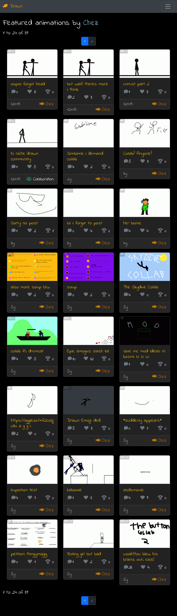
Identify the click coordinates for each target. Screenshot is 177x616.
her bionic (132, 223)
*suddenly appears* (142, 420)
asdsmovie (133, 490)
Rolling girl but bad (84, 554)
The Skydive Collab (140, 287)
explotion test (24, 490)
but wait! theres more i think (87, 87)
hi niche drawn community (24, 156)
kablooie (74, 490)
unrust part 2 (136, 84)
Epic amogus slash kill (88, 351)
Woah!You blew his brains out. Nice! (140, 557)
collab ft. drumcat (27, 351)
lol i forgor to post (84, 223)
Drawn (12, 6)
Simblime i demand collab (85, 156)
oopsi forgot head (28, 84)
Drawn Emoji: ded (83, 420)
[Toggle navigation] (167, 6)
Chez (90, 23)
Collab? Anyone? (137, 153)
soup (72, 287)
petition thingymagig (29, 554)
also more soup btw (30, 287)
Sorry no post (24, 223)
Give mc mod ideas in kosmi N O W (144, 354)
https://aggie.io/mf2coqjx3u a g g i (32, 423)
